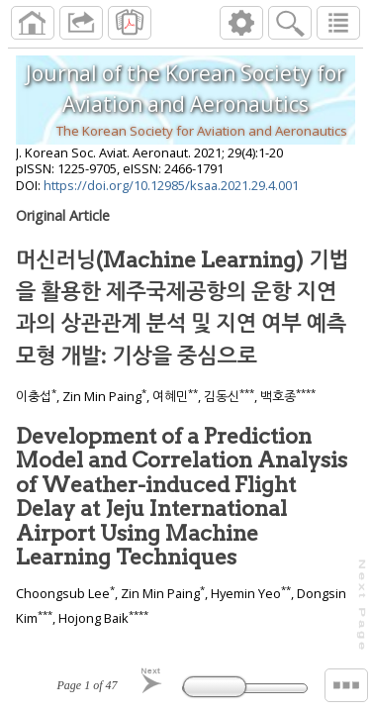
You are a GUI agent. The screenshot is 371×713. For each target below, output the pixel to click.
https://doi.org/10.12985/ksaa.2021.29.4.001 (171, 185)
